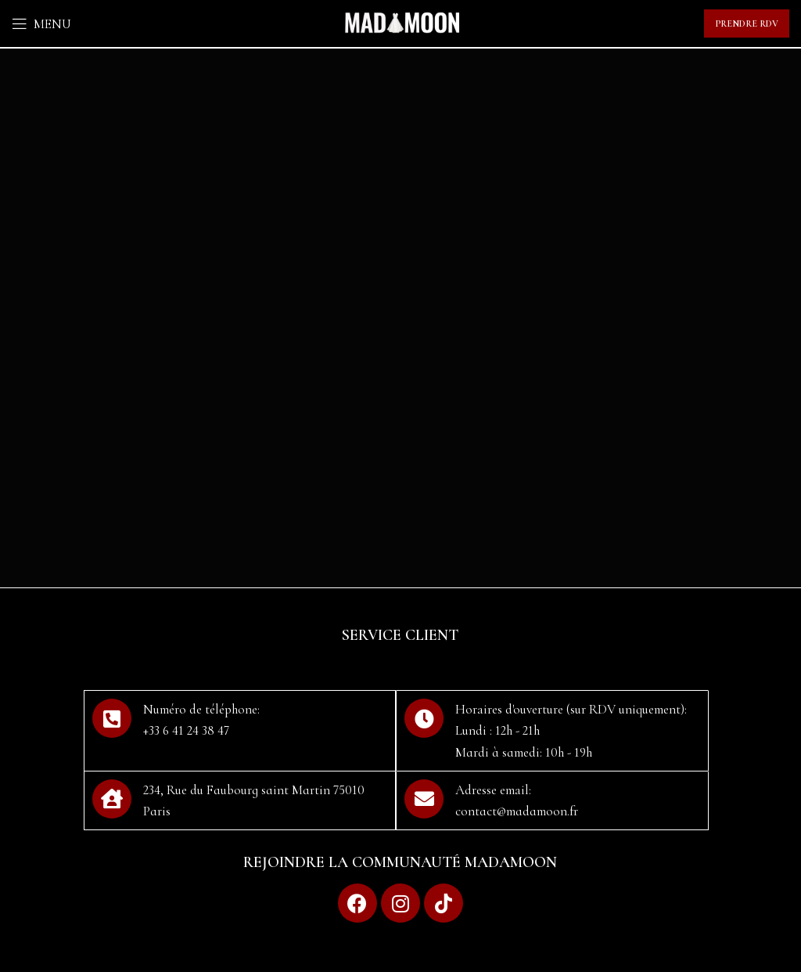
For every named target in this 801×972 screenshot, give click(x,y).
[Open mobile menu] (41, 23)
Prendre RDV (746, 23)
